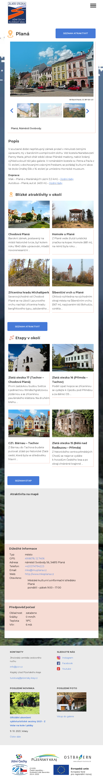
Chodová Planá (19, 234)
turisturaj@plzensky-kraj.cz (24, 678)
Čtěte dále (15, 736)
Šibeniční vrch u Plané (68, 292)
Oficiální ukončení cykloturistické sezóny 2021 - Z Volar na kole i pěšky (27, 721)
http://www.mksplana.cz (39, 574)
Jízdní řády (67, 179)
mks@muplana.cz (36, 570)
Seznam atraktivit (75, 33)
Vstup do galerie (65, 716)
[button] (93, 6)
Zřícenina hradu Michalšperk (28, 292)
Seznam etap (23, 480)
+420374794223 (34, 566)
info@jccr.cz (16, 666)
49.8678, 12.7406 (34, 558)
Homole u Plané (63, 234)
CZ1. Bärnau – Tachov (23, 443)
